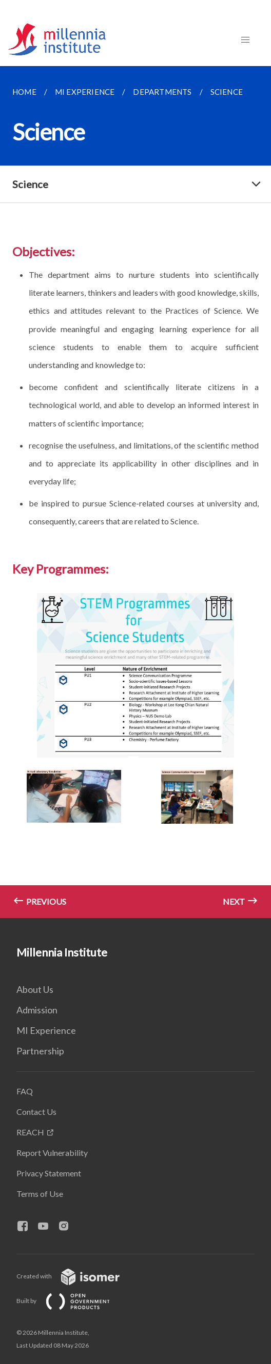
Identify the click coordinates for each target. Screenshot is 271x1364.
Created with (76, 1276)
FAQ (24, 1091)
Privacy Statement (48, 1173)
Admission (36, 1009)
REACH (30, 1132)
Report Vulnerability (52, 1152)
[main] (135, 492)
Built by (71, 1301)
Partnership (40, 1050)
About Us (34, 989)
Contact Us (36, 1111)
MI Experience (46, 1030)
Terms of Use (39, 1193)
